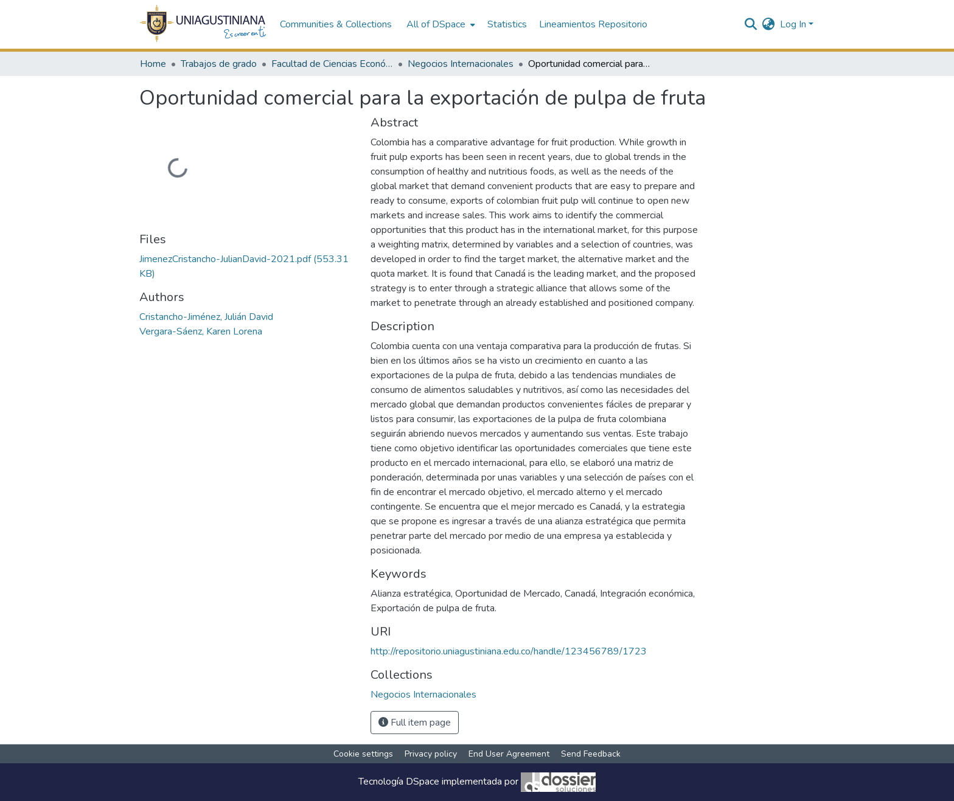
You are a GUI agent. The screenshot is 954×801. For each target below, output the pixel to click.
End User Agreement (508, 754)
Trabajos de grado (219, 64)
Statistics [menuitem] (507, 24)
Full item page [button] (414, 722)
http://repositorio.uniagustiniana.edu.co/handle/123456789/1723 (509, 651)
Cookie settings (363, 754)
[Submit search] (751, 24)
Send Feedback (591, 754)
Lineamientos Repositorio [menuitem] (593, 24)
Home (153, 64)
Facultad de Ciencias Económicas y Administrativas (332, 64)
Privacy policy (431, 754)
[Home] (203, 24)
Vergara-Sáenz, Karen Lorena (200, 331)
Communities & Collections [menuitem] (336, 24)
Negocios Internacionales (461, 64)
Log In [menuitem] (793, 24)
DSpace (422, 781)
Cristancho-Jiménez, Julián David (206, 317)
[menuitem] (439, 24)
